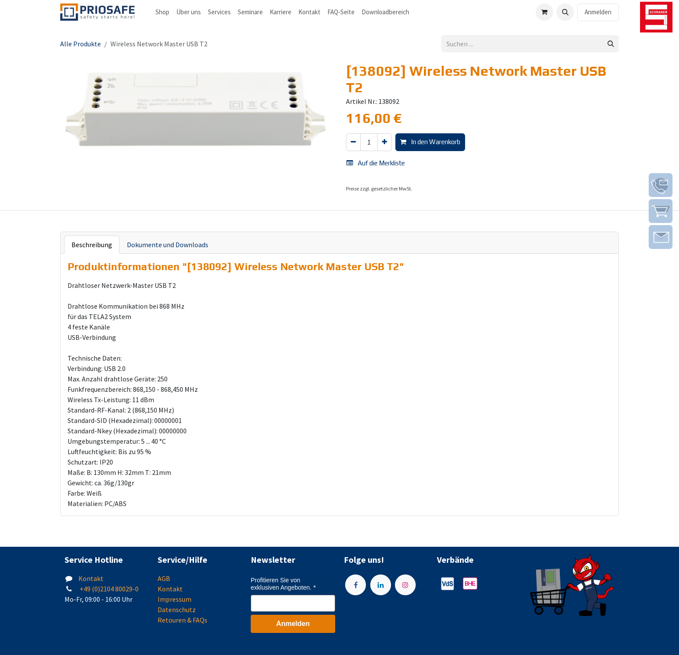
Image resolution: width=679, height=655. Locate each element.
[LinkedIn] (380, 584)
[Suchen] (611, 44)
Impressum (174, 599)
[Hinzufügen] (384, 142)
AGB (164, 578)
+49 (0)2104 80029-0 (108, 588)
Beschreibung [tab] (91, 244)
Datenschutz (177, 609)
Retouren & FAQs (182, 620)
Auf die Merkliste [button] (375, 163)
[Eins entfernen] (353, 142)
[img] (661, 185)
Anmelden (598, 12)
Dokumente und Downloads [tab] (167, 244)
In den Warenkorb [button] (430, 141)
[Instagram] (405, 584)
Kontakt (90, 578)
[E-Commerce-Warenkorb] (544, 12)
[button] (565, 12)
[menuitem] (162, 12)
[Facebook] (355, 584)
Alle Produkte (80, 43)
